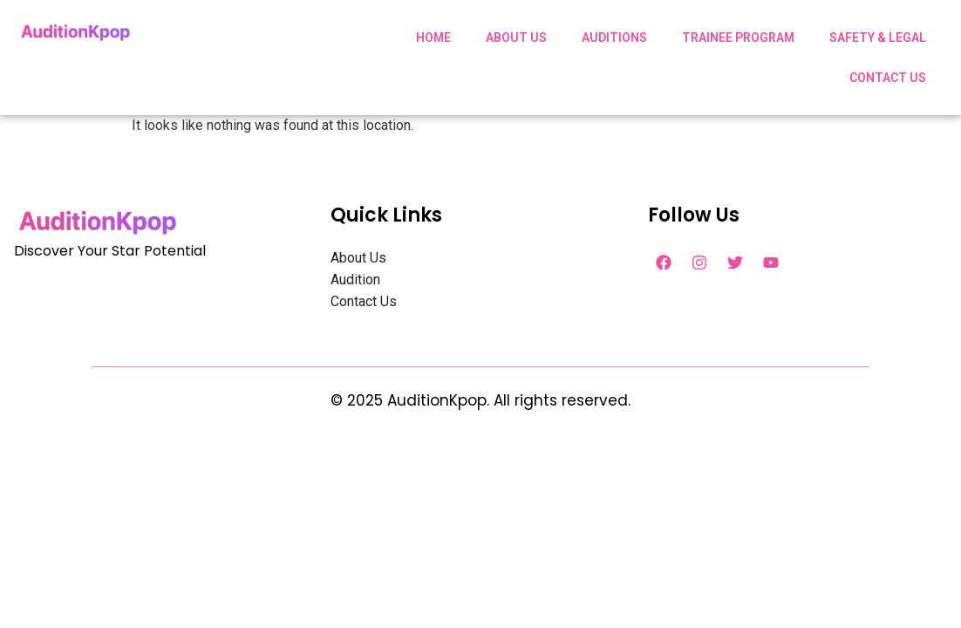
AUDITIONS (614, 37)
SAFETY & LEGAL (877, 37)
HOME (433, 37)
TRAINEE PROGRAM (738, 37)
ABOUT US (516, 37)
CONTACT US (887, 78)
